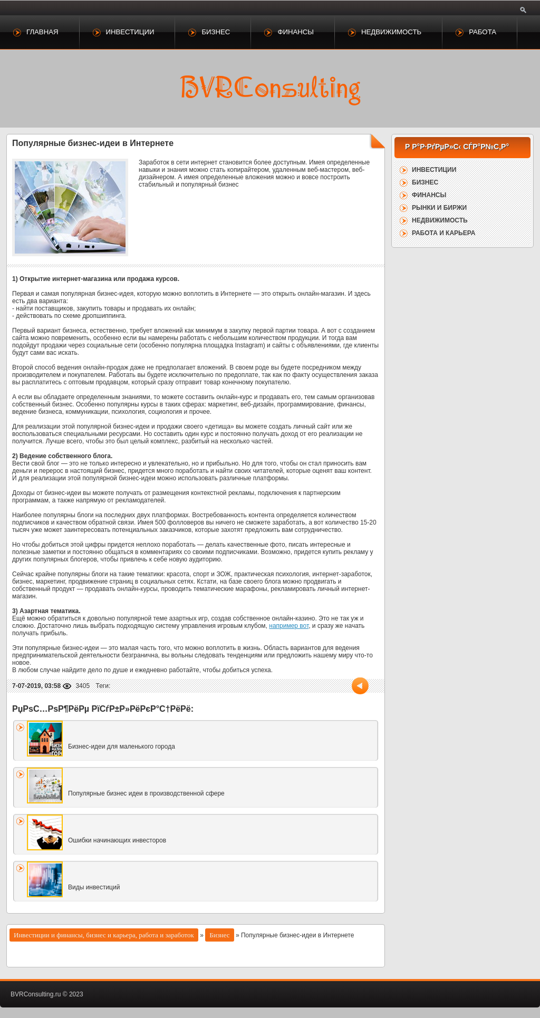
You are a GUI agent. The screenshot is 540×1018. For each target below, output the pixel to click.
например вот (288, 625)
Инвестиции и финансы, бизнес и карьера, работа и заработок (104, 935)
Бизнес (215, 32)
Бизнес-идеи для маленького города (121, 746)
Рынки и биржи (439, 207)
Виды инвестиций (94, 887)
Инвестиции (130, 32)
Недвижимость (391, 32)
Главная (42, 32)
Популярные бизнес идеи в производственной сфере (146, 793)
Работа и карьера (443, 233)
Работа (482, 32)
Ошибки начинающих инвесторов (117, 840)
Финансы (295, 32)
